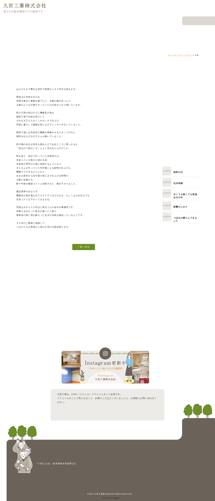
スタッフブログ (184, 55)
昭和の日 (178, 172)
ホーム (171, 55)
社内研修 (178, 183)
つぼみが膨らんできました (185, 219)
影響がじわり (180, 207)
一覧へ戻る (84, 247)
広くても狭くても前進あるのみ (185, 196)
